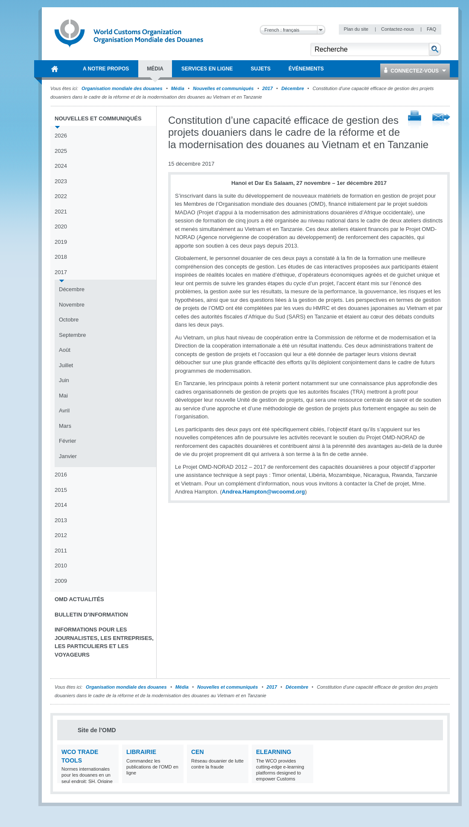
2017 (267, 88)
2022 (61, 196)
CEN (197, 751)
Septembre (72, 335)
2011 (61, 550)
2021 (61, 211)
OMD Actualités (79, 599)
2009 (61, 581)
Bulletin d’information (91, 614)
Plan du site (357, 29)
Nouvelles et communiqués (223, 88)
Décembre (292, 88)
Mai (63, 395)
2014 (61, 505)
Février (67, 441)
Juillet (66, 365)
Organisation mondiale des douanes (122, 88)
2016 (61, 474)
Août (64, 350)
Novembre (71, 304)
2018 (61, 257)
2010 (61, 565)
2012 (61, 535)
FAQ (431, 29)
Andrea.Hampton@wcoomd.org (263, 491)
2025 (61, 151)
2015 (61, 490)
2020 (61, 226)
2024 (61, 166)
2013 (61, 520)
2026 (61, 135)
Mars (65, 426)
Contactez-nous (398, 29)
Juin (64, 380)
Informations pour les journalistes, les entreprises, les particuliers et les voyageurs (104, 642)
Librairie (141, 751)
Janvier (68, 456)
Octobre (69, 319)
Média (177, 88)
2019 (61, 242)
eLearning (273, 751)
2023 (61, 181)
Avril (64, 410)
